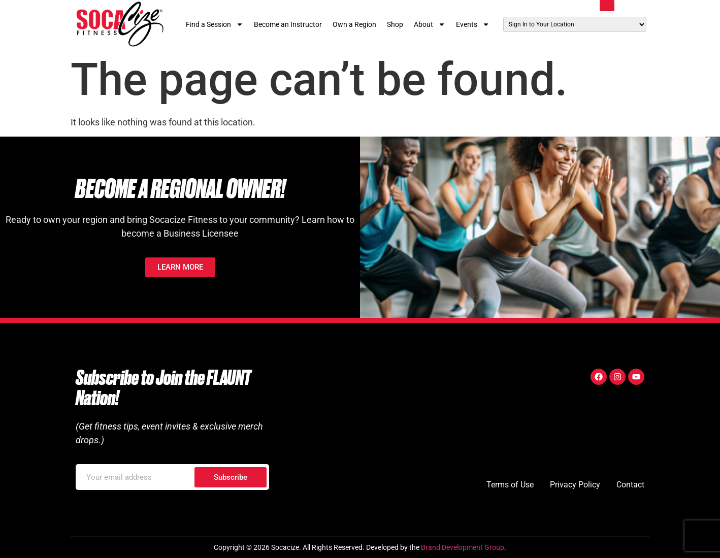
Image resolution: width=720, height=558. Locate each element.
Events (472, 24)
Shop (395, 24)
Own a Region (354, 24)
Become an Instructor (288, 24)
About (429, 24)
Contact (630, 484)
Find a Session (214, 24)
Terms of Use (510, 484)
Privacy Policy (575, 484)
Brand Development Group (462, 547)
